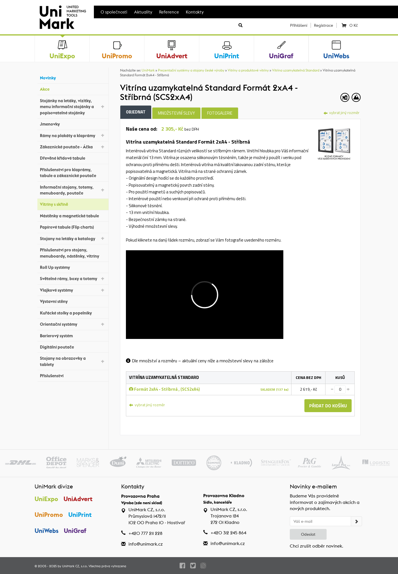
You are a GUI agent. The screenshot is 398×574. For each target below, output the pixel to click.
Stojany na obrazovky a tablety (73, 361)
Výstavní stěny (73, 301)
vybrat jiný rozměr (341, 112)
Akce (73, 88)
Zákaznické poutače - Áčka (73, 146)
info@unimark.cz (145, 544)
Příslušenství (73, 375)
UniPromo (49, 515)
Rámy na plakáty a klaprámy (73, 135)
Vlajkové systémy (73, 289)
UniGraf (75, 531)
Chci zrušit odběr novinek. (316, 546)
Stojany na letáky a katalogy (73, 238)
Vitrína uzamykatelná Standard (295, 70)
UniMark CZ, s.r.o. (75, 566)
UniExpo (46, 499)
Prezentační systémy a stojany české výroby (191, 70)
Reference (169, 12)
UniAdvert (78, 499)
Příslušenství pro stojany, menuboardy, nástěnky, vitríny (73, 252)
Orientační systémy (73, 323)
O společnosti (114, 12)
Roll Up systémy (73, 266)
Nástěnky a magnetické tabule (73, 215)
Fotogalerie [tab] (219, 113)
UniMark (148, 70)
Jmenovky (73, 123)
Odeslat (308, 534)
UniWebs (46, 531)
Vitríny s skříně (73, 203)
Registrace (323, 25)
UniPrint (80, 515)
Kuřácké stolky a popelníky (73, 312)
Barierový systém (73, 335)
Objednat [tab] (136, 112)
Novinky (73, 77)
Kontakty (195, 12)
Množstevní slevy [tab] (176, 113)
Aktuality (143, 12)
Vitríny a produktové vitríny (248, 70)
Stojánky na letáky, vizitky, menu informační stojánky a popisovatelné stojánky (73, 106)
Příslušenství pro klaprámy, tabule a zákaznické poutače (73, 172)
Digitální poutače (73, 346)
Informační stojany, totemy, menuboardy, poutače (73, 190)
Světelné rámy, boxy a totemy (73, 278)
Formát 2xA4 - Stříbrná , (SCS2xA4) (164, 389)
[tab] (334, 141)
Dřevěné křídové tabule (73, 157)
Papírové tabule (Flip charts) (73, 226)
